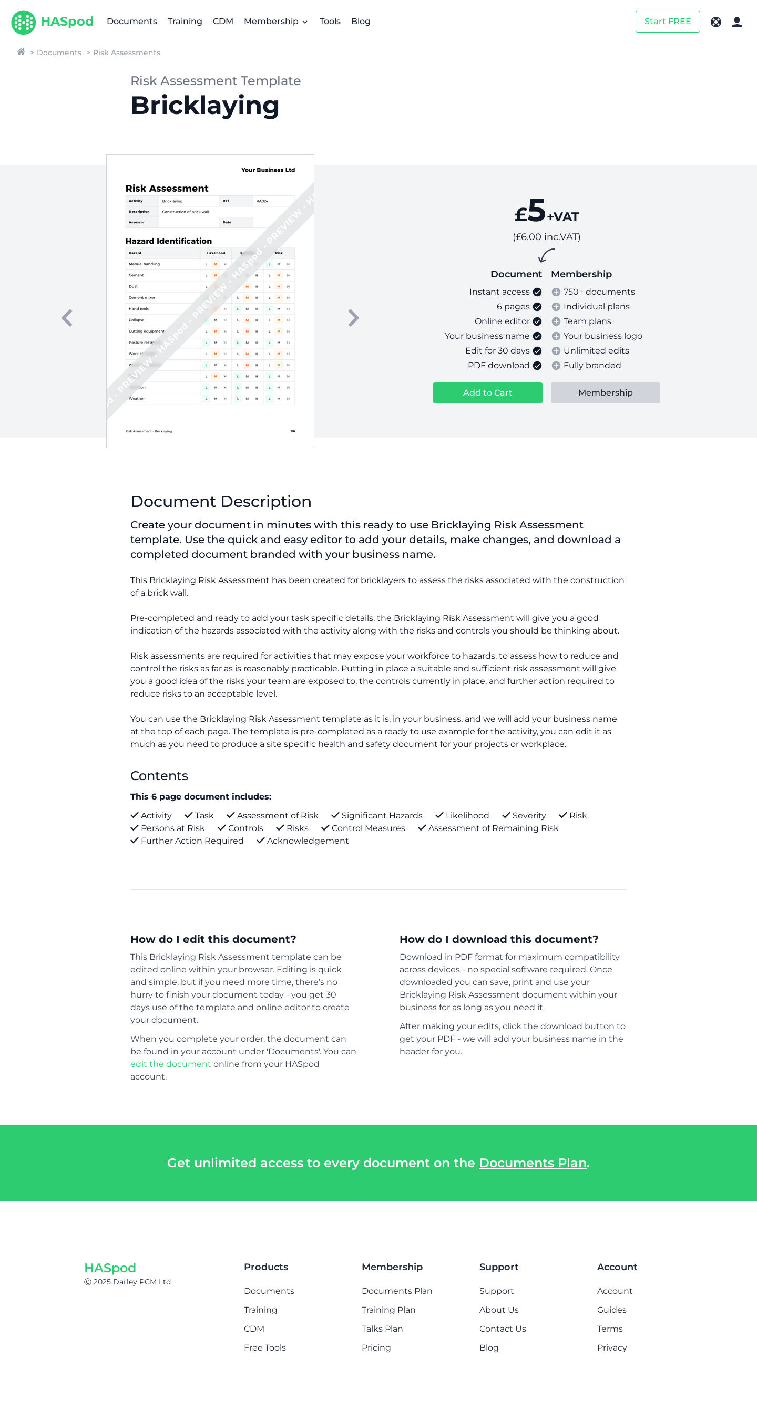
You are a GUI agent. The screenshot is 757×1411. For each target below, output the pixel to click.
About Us (499, 1310)
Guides (612, 1310)
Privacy (612, 1348)
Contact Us (502, 1329)
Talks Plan (382, 1329)
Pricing (376, 1348)
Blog (361, 21)
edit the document (170, 1064)
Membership (276, 21)
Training (185, 21)
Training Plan (389, 1310)
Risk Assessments (126, 52)
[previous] (66, 318)
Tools (330, 21)
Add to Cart (488, 393)
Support (496, 1291)
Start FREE (668, 21)
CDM (223, 21)
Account (615, 1291)
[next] (354, 318)
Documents (132, 21)
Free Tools (265, 1348)
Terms (610, 1329)
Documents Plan (533, 1162)
